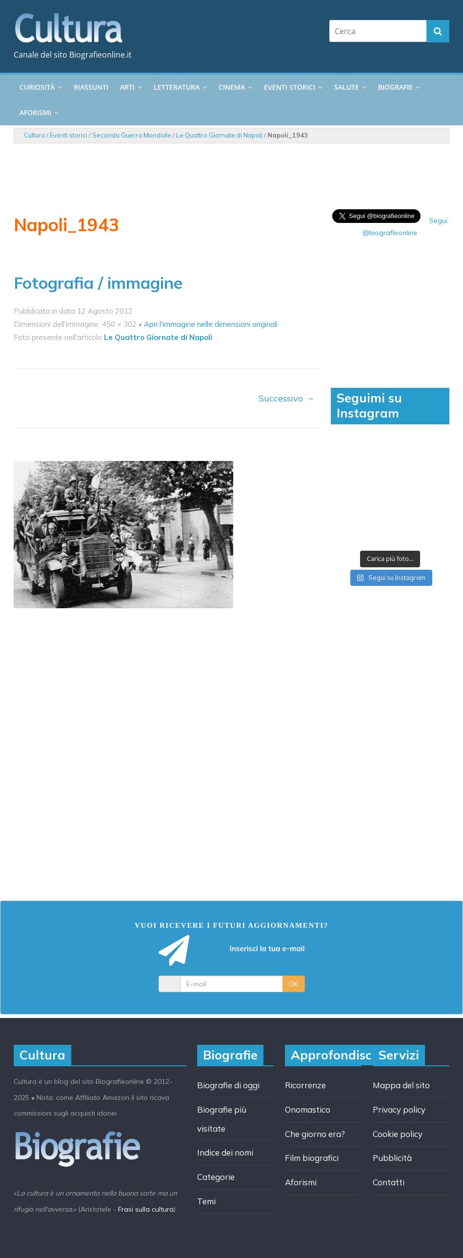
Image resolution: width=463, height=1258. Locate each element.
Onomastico (307, 1109)
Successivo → (286, 398)
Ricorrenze (305, 1085)
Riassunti (91, 87)
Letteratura (177, 87)
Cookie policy (398, 1134)
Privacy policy (399, 1109)
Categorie (216, 1177)
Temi (206, 1201)
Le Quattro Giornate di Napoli (219, 135)
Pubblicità (392, 1158)
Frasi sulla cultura (146, 1209)
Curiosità (37, 87)
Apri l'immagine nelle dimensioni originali (211, 324)
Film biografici (312, 1158)
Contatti (388, 1182)
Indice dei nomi (225, 1152)
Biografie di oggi (228, 1085)
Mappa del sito (401, 1085)
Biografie (395, 87)
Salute (346, 87)
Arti (127, 87)
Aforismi (35, 112)
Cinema (232, 87)
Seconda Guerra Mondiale (131, 135)
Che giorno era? (315, 1134)
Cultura (34, 135)
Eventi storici (289, 87)
